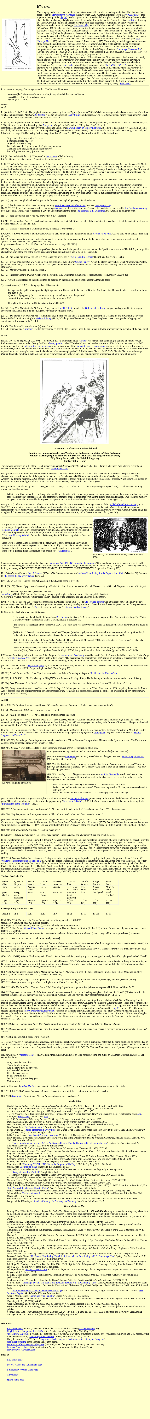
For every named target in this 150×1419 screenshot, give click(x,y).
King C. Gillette (65, 308)
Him (139, 1114)
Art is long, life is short (82, 257)
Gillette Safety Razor (95, 308)
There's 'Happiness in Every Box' (39, 1130)
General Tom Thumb (34, 928)
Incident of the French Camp (104, 673)
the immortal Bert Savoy (72, 655)
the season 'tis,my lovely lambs (19, 576)
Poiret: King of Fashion (133, 756)
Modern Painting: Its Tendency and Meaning (55, 1201)
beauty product (56, 343)
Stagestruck (64, 550)
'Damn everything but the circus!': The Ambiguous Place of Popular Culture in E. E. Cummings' (59, 1143)
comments (59, 208)
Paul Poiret (70, 756)
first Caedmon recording (136, 208)
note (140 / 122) (103, 205)
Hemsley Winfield (10, 530)
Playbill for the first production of (25, 1331)
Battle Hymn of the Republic (15, 803)
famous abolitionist (79, 798)
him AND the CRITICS (115, 65)
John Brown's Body (72, 801)
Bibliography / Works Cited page (22, 1369)
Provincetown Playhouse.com (21, 1349)
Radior (83, 340)
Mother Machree (27, 1055)
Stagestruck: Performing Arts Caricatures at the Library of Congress (71, 1339)
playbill (63, 17)
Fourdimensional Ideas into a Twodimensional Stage (37, 1290)
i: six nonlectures (87, 1328)
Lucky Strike (74, 115)
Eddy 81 (116, 1008)
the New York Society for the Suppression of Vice (101, 573)
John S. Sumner (35, 573)
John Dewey (7, 594)
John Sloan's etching (16, 1342)
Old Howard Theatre (94, 601)
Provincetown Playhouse (63, 15)
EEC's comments (15, 1328)
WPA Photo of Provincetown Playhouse (25, 1344)
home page (15, 1379)
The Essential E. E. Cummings (90, 210)
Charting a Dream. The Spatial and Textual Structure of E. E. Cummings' (59, 1282)
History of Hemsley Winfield (16, 535)
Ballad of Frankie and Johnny (124, 504)
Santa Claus (23, 1116)
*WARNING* (133, 15)
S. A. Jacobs (67, 65)
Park (36, 607)
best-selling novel (36, 665)
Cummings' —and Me (128, 49)
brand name (51, 156)
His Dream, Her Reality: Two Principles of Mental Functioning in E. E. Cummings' (72, 1256)
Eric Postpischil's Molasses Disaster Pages (28, 1188)
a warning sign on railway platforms (84, 128)
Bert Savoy (61, 617)
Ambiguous (99, 732)
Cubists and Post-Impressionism (43, 1135)
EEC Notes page (15, 1359)
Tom (46, 1116)
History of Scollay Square (75, 607)
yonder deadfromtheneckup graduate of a (21, 861)
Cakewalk (16, 1096)
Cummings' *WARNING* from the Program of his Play (49, 1164)
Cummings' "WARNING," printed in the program (71, 563)
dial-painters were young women (91, 346)
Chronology (12, 1374)
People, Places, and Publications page (24, 1364)
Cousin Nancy (82, 262)
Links (125, 83)
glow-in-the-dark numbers (37, 346)
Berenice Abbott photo (17, 1347)
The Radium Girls (59, 468)
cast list (130, 20)
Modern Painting (43, 318)
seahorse (29, 329)
